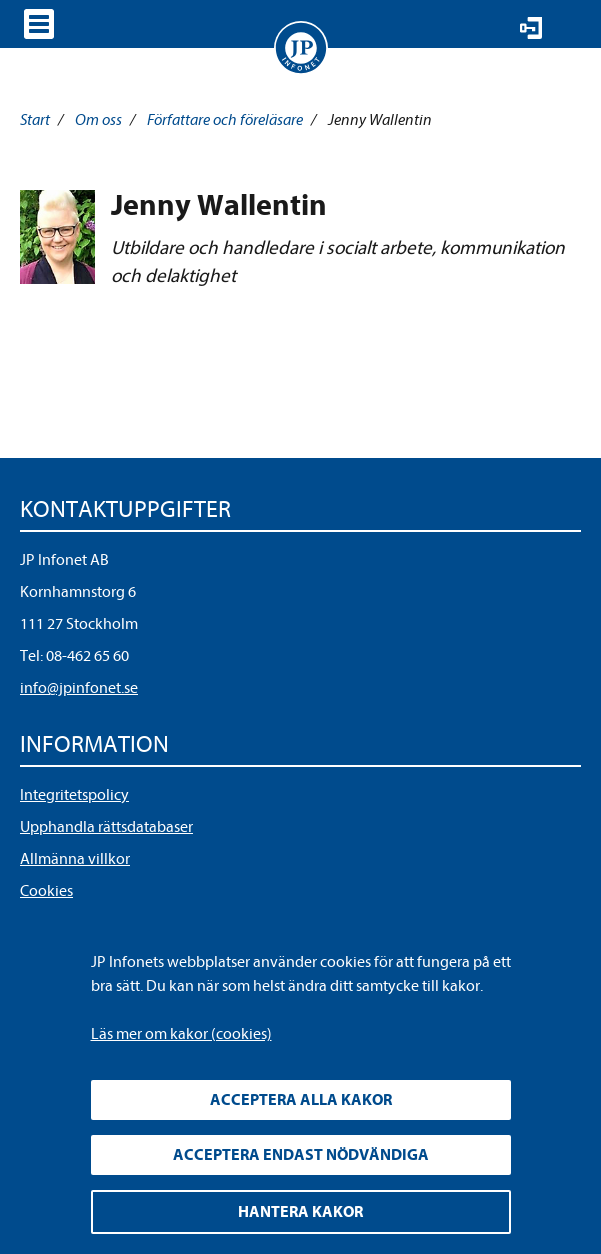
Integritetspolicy (74, 795)
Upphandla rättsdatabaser (106, 827)
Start (35, 120)
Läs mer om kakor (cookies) (181, 1034)
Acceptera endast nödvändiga (301, 1155)
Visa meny (39, 24)
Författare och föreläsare (225, 120)
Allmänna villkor (75, 859)
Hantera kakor (300, 1212)
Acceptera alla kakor (301, 1100)
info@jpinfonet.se (79, 688)
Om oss (98, 120)
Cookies (46, 891)
